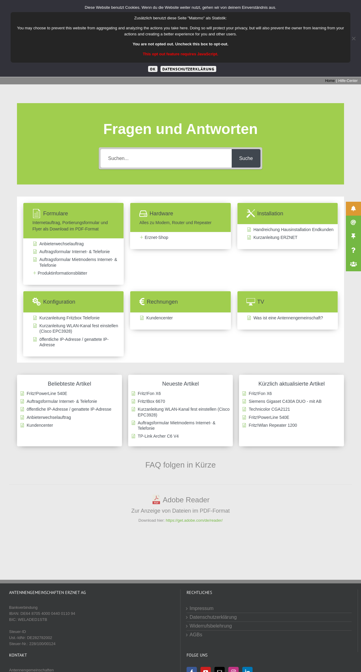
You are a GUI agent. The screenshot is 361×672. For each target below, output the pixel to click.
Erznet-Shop (156, 237)
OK (153, 69)
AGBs (196, 634)
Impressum (202, 608)
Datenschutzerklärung (213, 617)
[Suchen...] (166, 158)
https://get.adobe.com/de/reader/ (194, 520)
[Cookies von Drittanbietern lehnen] (353, 38)
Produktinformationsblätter (62, 273)
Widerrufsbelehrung (211, 625)
